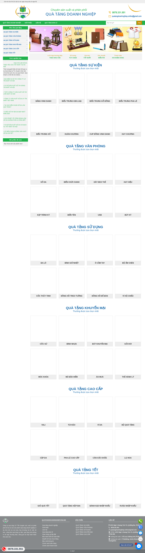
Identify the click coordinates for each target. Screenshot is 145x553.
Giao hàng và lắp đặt (49, 534)
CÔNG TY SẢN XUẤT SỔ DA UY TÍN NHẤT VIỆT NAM (15, 99)
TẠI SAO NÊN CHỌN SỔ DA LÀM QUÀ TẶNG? (14, 106)
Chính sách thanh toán (49, 545)
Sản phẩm (79, 520)
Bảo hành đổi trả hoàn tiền (51, 536)
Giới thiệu (28, 23)
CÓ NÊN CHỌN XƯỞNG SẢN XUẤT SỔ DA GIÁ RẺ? (14, 132)
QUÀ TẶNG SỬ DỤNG (16, 40)
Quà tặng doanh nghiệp (12, 23)
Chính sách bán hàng (49, 543)
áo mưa (15, 530)
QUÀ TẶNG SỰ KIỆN (16, 32)
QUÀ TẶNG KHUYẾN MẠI (16, 44)
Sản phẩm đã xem (15, 140)
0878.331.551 (115, 527)
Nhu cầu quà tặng (15, 28)
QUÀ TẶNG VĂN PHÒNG (16, 36)
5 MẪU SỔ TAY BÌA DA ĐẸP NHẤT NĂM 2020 (14, 112)
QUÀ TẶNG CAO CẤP (16, 48)
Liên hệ (38, 23)
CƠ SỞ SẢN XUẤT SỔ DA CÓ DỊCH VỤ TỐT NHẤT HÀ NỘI (14, 125)
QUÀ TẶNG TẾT (16, 53)
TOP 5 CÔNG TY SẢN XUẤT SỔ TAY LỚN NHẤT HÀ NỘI (15, 93)
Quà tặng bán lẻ (51, 23)
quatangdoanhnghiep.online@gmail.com (123, 530)
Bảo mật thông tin (48, 541)
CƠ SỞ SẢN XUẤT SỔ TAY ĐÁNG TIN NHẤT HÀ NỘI (14, 86)
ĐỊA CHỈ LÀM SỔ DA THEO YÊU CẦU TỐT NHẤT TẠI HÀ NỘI (15, 64)
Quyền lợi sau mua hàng (50, 539)
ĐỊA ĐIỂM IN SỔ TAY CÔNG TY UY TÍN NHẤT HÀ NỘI (14, 80)
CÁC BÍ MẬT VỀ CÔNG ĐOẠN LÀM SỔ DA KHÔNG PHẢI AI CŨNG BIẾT (14, 119)
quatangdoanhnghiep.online (54, 520)
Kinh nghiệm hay (15, 58)
